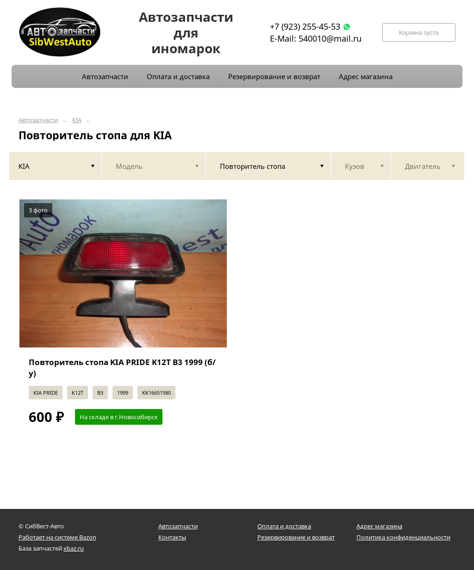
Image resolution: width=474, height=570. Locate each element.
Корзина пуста (419, 32)
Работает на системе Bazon (57, 537)
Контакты (172, 537)
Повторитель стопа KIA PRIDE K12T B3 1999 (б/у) (122, 367)
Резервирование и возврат (296, 537)
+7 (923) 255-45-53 (305, 26)
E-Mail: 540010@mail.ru (316, 38)
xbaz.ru (73, 548)
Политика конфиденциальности (403, 537)
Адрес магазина (379, 526)
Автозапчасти (38, 120)
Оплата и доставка (284, 526)
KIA (76, 120)
